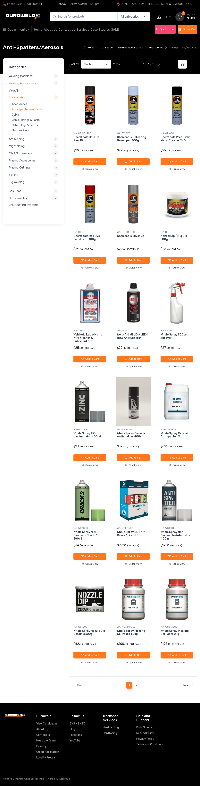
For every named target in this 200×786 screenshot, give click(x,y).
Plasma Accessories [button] (22, 160)
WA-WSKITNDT (125, 528)
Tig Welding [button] (16, 182)
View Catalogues (46, 723)
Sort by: (74, 64)
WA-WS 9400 (168, 330)
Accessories (155, 47)
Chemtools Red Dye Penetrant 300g (86, 237)
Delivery (41, 746)
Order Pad (187, 29)
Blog (72, 729)
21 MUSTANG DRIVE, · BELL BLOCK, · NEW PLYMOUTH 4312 (154, 4)
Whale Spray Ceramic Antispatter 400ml (131, 435)
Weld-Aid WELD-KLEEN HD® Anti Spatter (132, 336)
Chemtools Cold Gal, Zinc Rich (87, 139)
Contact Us (67, 29)
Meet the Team (46, 740)
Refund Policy (145, 733)
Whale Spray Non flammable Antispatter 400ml (176, 535)
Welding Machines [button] (21, 76)
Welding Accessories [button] (22, 83)
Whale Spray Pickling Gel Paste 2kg (175, 632)
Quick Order (165, 29)
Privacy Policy (145, 738)
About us (42, 729)
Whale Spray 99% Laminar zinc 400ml (87, 435)
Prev (78, 685)
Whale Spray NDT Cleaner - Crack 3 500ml (85, 535)
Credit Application (47, 752)
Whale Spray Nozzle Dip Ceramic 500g (89, 632)
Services (83, 29)
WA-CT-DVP (123, 133)
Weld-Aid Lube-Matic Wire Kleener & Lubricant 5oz (87, 338)
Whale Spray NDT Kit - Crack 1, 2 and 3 (132, 533)
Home (38, 29)
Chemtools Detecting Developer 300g (131, 139)
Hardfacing (110, 733)
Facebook (76, 735)
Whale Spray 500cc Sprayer (174, 336)
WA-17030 (123, 330)
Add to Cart (90, 161)
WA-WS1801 (167, 528)
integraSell (65, 778)
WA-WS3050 (80, 528)
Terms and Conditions (150, 744)
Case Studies (100, 29)
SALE (115, 29)
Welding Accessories (130, 47)
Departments (15, 29)
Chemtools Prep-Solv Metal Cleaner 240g (175, 139)
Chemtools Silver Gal (131, 236)
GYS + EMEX (77, 723)
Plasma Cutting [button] (19, 167)
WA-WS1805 (80, 626)
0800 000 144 (33, 4)
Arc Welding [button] (16, 139)
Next (188, 685)
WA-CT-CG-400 (82, 133)
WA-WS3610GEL (126, 626)
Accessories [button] (17, 97)
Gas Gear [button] (15, 191)
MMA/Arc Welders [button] (20, 153)
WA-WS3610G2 (169, 626)
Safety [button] (13, 175)
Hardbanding (111, 727)
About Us (50, 29)
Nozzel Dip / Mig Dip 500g (174, 237)
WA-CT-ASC (167, 133)
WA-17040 (79, 330)
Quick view (89, 169)
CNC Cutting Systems (23, 204)
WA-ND (164, 232)
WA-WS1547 (80, 429)
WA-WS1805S (124, 429)
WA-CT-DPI (79, 232)
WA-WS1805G (168, 429)
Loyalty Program (46, 757)
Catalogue (106, 47)
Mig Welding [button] (17, 146)
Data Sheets (144, 727)
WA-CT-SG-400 (126, 232)
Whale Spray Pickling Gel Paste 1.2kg (131, 632)
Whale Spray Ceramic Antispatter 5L (175, 435)
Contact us (43, 735)
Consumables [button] (18, 198)
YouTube (75, 740)
